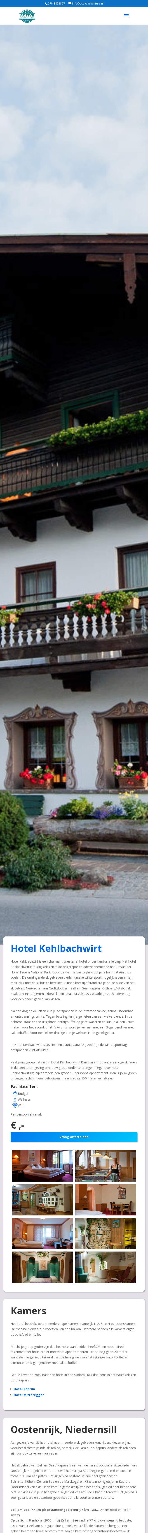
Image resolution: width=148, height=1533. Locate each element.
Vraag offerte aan (74, 1137)
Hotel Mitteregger (29, 1395)
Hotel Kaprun (24, 1389)
